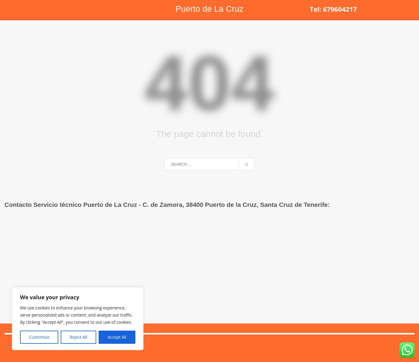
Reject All (78, 337)
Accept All (117, 337)
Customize (39, 337)
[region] (77, 318)
